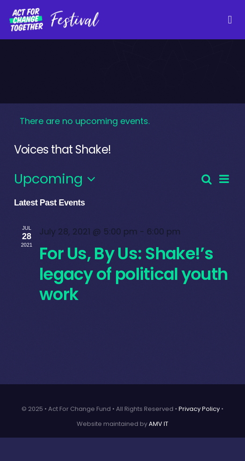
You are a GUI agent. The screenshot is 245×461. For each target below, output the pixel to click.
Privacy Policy (199, 408)
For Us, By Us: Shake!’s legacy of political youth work (133, 274)
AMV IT (158, 423)
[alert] (122, 121)
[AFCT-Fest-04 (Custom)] (54, 11)
